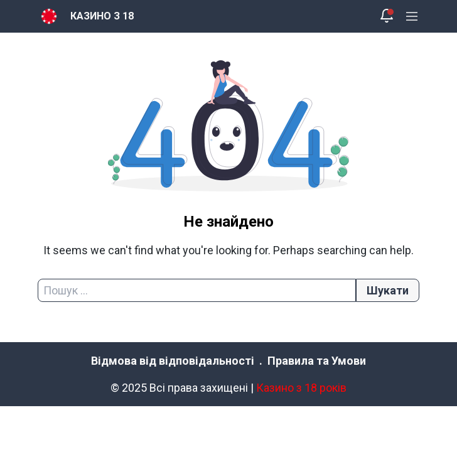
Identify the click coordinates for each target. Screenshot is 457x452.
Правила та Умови (316, 360)
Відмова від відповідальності (172, 360)
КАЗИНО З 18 (102, 16)
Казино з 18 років (301, 387)
